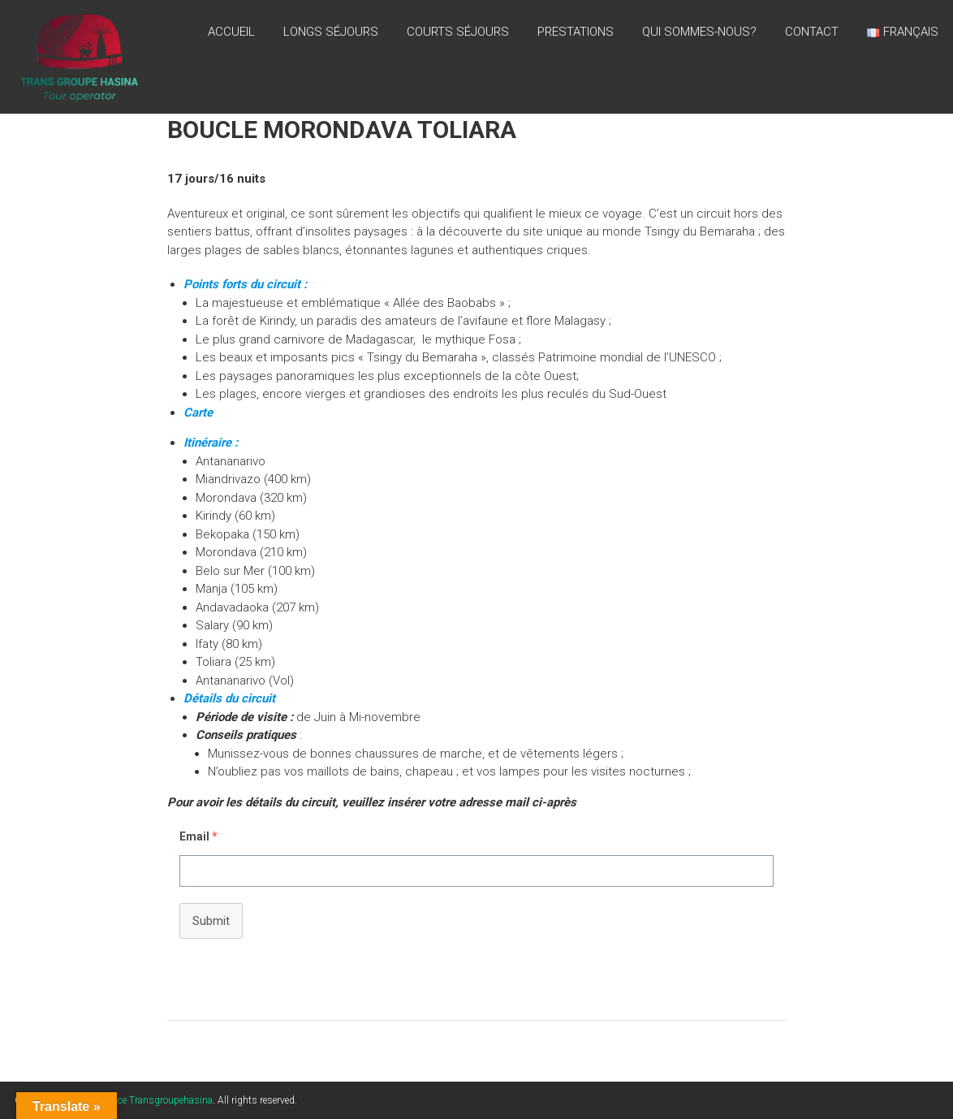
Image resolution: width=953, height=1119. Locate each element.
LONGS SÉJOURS (330, 31)
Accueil (231, 31)
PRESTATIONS (575, 31)
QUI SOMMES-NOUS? (699, 31)
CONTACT (812, 31)
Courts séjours (458, 31)
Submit (211, 921)
